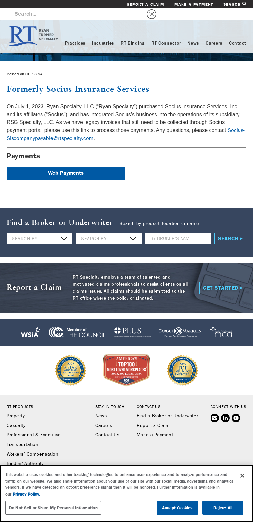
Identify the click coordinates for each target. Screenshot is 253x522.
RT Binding (133, 32)
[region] (126, 493)
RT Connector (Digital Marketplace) (45, 461)
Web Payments (66, 161)
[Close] (242, 475)
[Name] (178, 227)
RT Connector (166, 32)
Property (16, 404)
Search (234, 4)
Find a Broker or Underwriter (167, 404)
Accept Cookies (177, 507)
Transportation (23, 433)
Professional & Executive (34, 423)
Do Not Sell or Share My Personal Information (53, 507)
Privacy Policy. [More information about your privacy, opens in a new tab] (26, 494)
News (193, 32)
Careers (214, 32)
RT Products (20, 395)
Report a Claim (145, 4)
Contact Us (107, 423)
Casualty (16, 414)
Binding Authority (25, 452)
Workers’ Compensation (32, 442)
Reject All (222, 507)
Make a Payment (193, 4)
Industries (103, 32)
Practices (75, 32)
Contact (237, 32)
